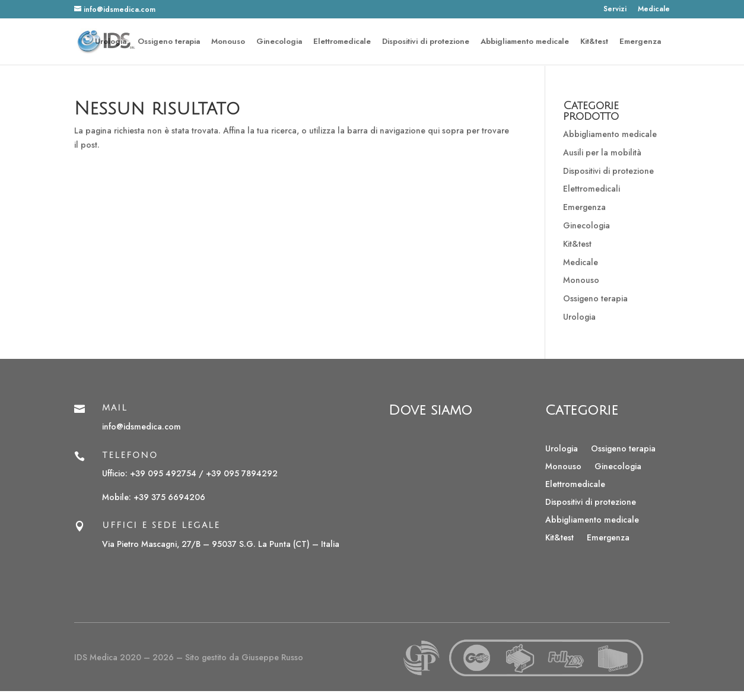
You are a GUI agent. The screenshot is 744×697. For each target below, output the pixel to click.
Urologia (110, 42)
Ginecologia (279, 42)
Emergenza (640, 42)
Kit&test (594, 42)
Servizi (615, 9)
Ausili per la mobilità (602, 152)
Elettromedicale (342, 42)
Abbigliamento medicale (525, 42)
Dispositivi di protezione (425, 42)
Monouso (228, 42)
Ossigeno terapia (169, 42)
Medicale (654, 9)
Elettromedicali (591, 189)
